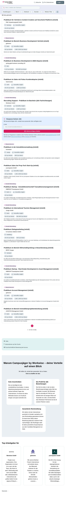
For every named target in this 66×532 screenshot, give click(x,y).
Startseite (4, 488)
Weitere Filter (49, 12)
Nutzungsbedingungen (51, 132)
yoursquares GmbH (54, 452)
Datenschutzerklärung (16, 133)
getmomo (33, 452)
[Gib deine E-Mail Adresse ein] (22, 128)
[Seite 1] (32, 323)
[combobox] (21, 7)
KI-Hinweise (27, 133)
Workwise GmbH (11, 452)
